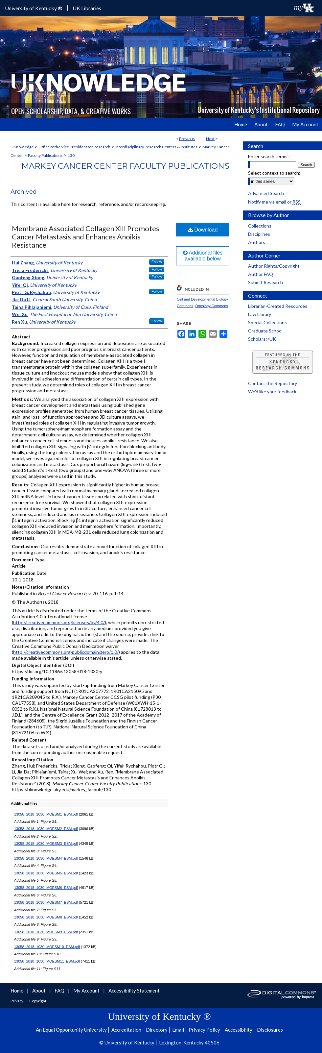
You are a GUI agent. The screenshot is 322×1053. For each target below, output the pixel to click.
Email (178, 1030)
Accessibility (238, 1030)
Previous (187, 138)
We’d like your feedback (272, 391)
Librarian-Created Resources (277, 306)
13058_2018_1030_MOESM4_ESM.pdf (46, 858)
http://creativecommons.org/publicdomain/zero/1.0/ (66, 652)
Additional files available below (203, 255)
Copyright (37, 1000)
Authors (256, 242)
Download (203, 230)
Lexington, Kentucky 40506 (189, 1042)
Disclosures (270, 1030)
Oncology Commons (211, 306)
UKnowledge (22, 146)
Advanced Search (266, 193)
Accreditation (126, 1030)
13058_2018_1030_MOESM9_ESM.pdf (46, 932)
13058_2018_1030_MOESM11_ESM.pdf (47, 961)
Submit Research (265, 282)
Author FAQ (260, 274)
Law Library (259, 314)
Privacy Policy (204, 1030)
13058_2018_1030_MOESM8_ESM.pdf (46, 917)
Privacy (17, 1000)
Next (210, 138)
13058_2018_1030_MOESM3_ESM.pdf (46, 843)
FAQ (60, 990)
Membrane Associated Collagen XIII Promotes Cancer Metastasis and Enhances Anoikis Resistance (85, 236)
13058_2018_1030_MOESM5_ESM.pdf (46, 873)
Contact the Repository (272, 383)
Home (17, 990)
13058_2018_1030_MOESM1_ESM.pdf (46, 814)
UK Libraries (87, 8)
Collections (259, 226)
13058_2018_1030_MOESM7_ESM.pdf (46, 902)
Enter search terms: (268, 156)
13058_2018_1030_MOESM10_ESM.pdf (47, 947)
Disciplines (259, 234)
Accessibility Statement (134, 990)
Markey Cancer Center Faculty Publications (125, 166)
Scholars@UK (262, 339)
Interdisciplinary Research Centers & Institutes (156, 146)
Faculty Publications (45, 155)
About (39, 990)
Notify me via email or (274, 202)
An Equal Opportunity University (71, 1030)
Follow (156, 262)
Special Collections (267, 322)
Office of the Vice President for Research (74, 146)
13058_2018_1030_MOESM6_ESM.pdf (46, 888)
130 (71, 155)
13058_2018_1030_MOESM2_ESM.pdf (46, 829)
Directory (157, 1030)
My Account (87, 990)
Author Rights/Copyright (274, 266)
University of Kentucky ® (33, 8)
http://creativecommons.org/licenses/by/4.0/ (59, 622)
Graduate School (265, 330)
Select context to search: (274, 173)
